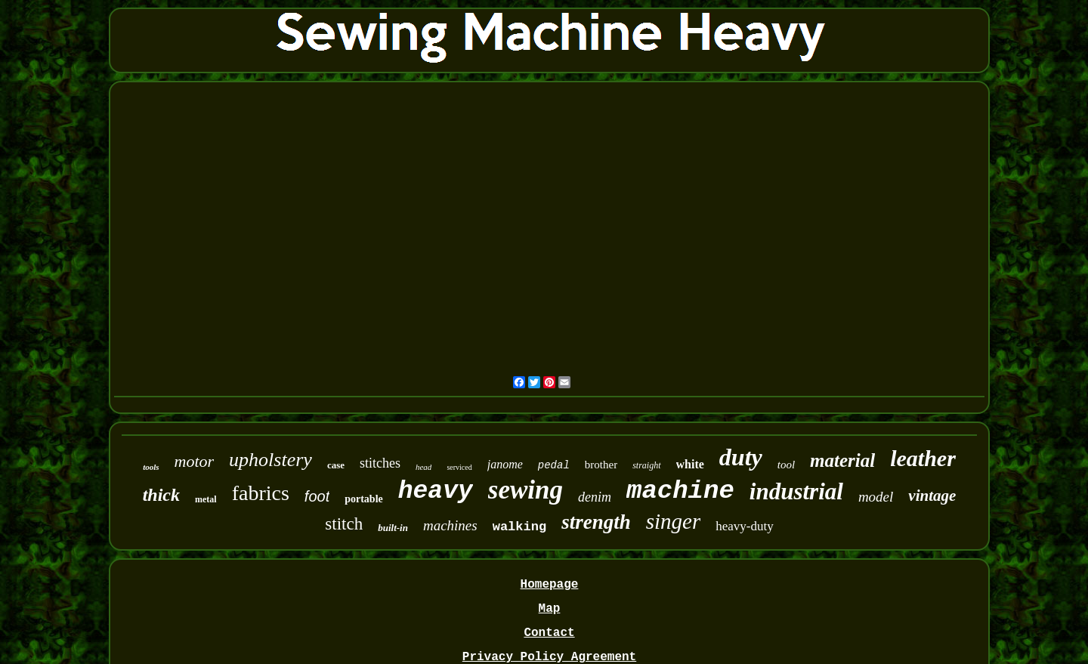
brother (601, 465)
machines (450, 525)
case (336, 465)
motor (195, 461)
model (875, 497)
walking (519, 527)
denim (594, 497)
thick (161, 495)
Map (550, 609)
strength (596, 522)
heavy (435, 491)
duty (740, 457)
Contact (549, 633)
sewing (525, 490)
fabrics (260, 493)
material (842, 460)
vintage (932, 495)
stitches (380, 463)
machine (680, 491)
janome (505, 464)
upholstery (270, 460)
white (690, 464)
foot (316, 496)
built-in (393, 527)
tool (786, 465)
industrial (796, 491)
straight (646, 465)
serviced (459, 467)
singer (673, 521)
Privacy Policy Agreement (549, 657)
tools (151, 466)
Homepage (550, 584)
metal (206, 499)
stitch (344, 523)
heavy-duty (744, 526)
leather (923, 458)
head (423, 466)
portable (364, 499)
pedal (554, 465)
